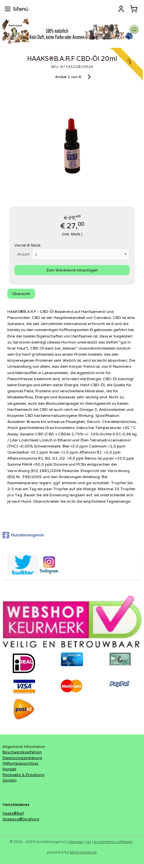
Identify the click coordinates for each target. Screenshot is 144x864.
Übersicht (21, 293)
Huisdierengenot (23, 535)
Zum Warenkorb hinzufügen (72, 270)
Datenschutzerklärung (22, 758)
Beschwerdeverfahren (22, 752)
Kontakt (9, 769)
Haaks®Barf (13, 813)
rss (88, 841)
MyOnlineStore (83, 852)
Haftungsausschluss (21, 763)
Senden (10, 780)
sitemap (75, 841)
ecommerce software (113, 841)
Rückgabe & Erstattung (23, 774)
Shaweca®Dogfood (21, 819)
